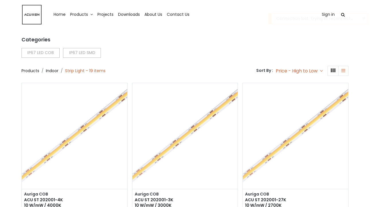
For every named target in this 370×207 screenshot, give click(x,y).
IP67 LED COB (40, 52)
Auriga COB (36, 194)
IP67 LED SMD (82, 52)
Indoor (52, 71)
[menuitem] (59, 14)
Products (30, 71)
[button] (299, 71)
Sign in (328, 14)
